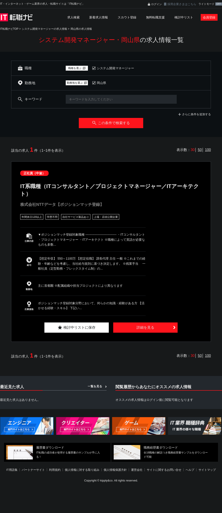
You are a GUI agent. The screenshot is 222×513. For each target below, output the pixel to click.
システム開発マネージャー (115, 68)
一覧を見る (95, 386)
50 (200, 150)
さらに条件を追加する (196, 114)
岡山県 (101, 83)
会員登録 (209, 17)
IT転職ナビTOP (9, 28)
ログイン (156, 4)
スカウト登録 (127, 17)
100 (208, 150)
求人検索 (73, 17)
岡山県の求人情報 (81, 28)
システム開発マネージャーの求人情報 (44, 28)
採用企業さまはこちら (181, 4)
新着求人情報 (98, 17)
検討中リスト (183, 17)
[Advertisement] (106, 480)
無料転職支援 (155, 17)
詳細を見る (145, 327)
